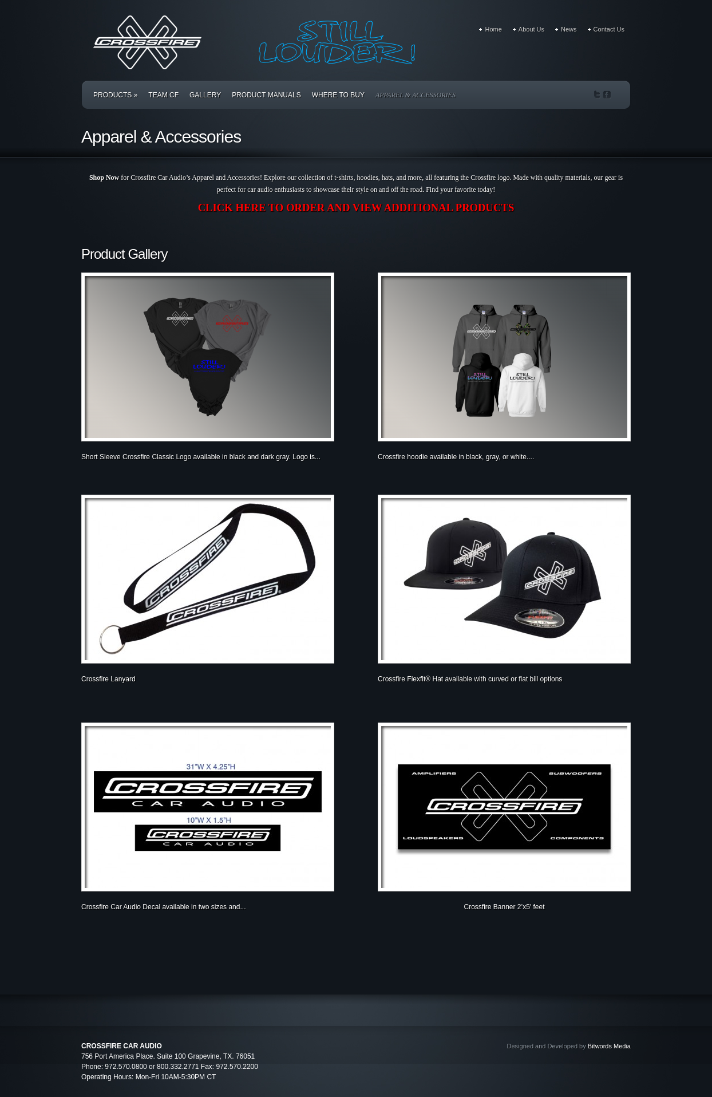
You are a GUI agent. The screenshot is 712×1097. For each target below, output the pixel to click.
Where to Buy (338, 95)
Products (115, 95)
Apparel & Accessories (415, 95)
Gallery (205, 95)
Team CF (163, 95)
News (569, 29)
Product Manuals (266, 95)
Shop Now (104, 177)
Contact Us (609, 29)
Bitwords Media (609, 1046)
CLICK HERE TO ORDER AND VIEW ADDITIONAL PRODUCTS (356, 208)
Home (493, 29)
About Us (531, 29)
